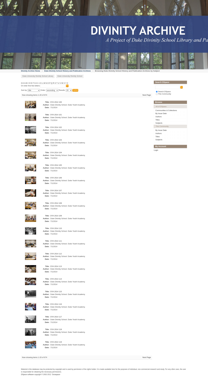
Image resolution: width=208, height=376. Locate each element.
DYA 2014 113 (56, 266)
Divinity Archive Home (30, 71)
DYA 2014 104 (56, 152)
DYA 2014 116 (56, 304)
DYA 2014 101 (56, 115)
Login (185, 3)
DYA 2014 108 (56, 203)
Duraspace (56, 374)
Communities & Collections (166, 110)
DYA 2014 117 (56, 317)
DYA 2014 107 (56, 190)
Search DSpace (163, 92)
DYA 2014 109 (56, 216)
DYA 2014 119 (56, 342)
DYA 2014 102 (56, 127)
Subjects (158, 123)
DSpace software (27, 374)
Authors (158, 117)
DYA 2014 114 (56, 279)
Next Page (146, 95)
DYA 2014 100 (56, 102)
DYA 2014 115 (56, 291)
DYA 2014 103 (56, 140)
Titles (157, 120)
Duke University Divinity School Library (37, 76)
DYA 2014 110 (56, 228)
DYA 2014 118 (56, 329)
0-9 (22, 83)
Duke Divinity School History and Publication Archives (67, 71)
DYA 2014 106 (56, 178)
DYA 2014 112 (56, 254)
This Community (163, 94)
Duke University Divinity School (69, 76)
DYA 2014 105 (56, 165)
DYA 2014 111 (56, 241)
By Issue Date (161, 113)
